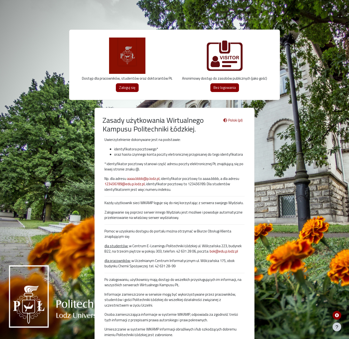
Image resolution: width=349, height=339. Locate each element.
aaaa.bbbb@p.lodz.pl (143, 178)
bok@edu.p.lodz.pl (224, 251)
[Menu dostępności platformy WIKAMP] (337, 315)
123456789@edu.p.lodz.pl (124, 184)
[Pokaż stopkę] (337, 327)
